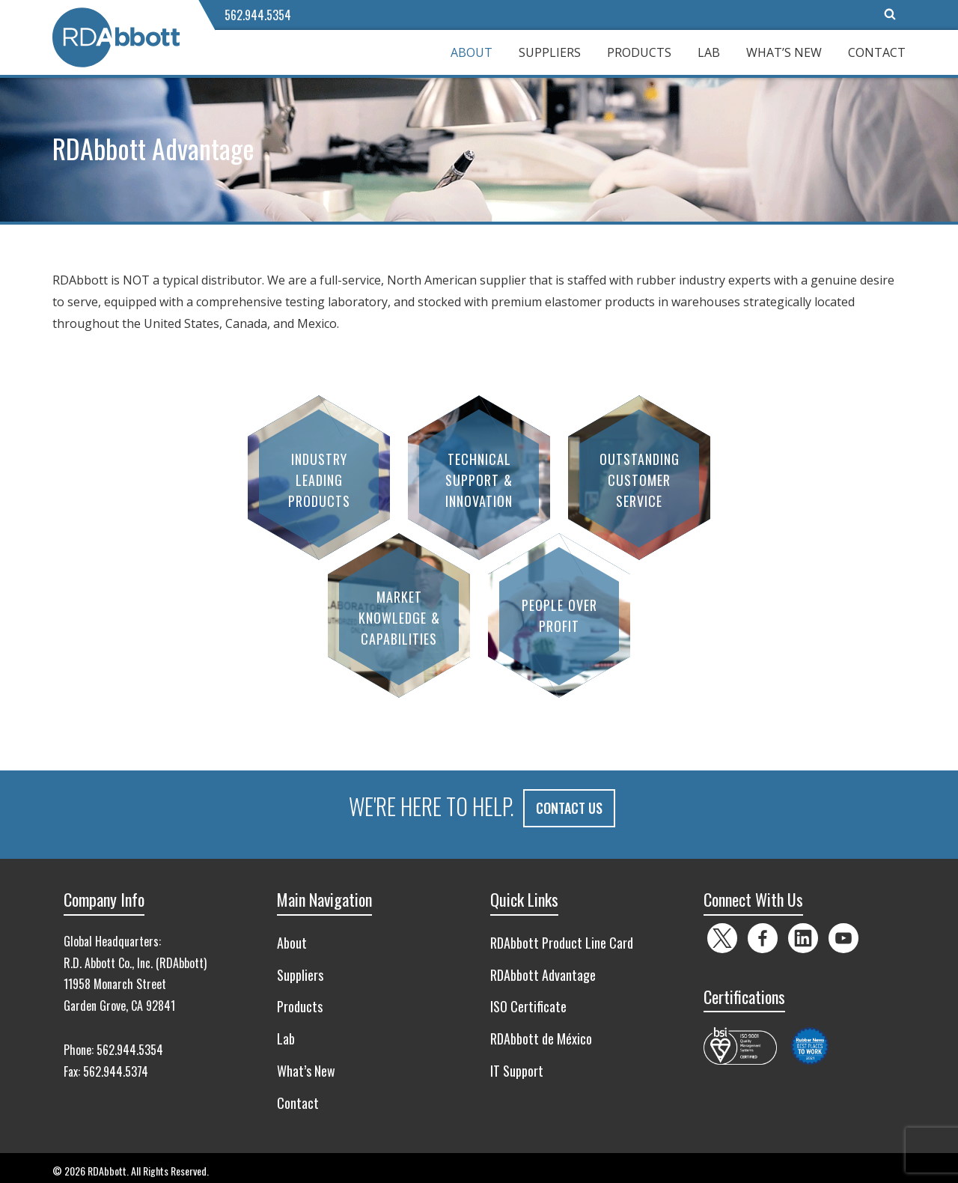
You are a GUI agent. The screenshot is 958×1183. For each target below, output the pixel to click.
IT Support (516, 1064)
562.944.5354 (258, 15)
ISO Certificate (528, 1000)
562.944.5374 (115, 1065)
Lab (709, 52)
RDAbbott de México (541, 1032)
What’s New (784, 52)
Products (639, 52)
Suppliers (550, 52)
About (471, 52)
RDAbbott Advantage (543, 969)
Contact (877, 52)
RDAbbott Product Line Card (561, 936)
